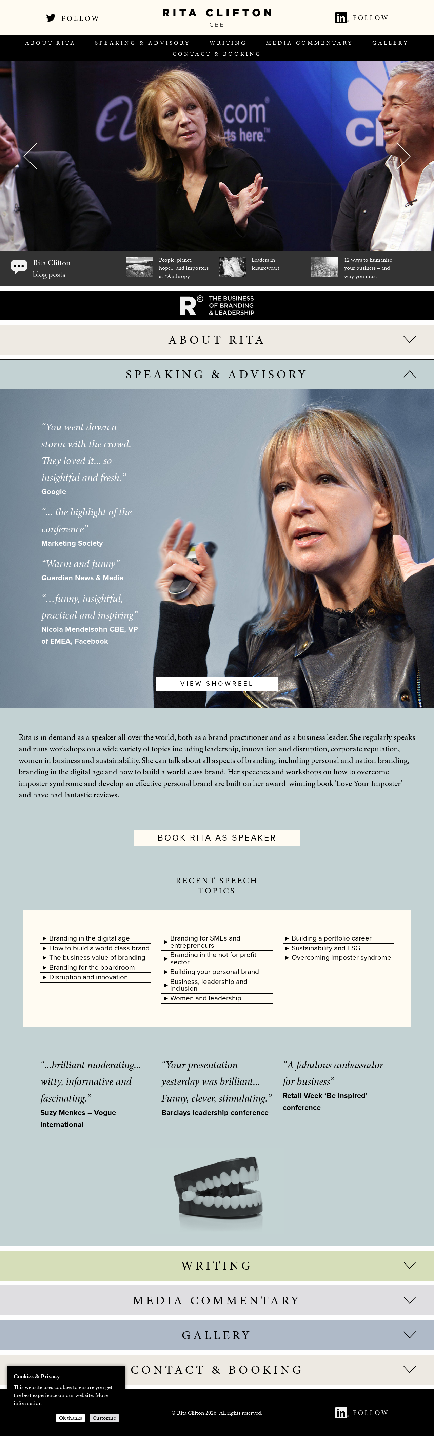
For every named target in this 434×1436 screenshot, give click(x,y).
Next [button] (404, 156)
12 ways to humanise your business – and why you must (368, 268)
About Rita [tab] (217, 339)
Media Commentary (309, 43)
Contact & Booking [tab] (217, 1369)
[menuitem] (50, 43)
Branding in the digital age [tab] (89, 938)
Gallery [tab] (217, 1335)
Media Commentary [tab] (217, 1300)
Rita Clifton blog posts (52, 268)
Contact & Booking (217, 54)
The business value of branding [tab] (97, 957)
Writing (228, 43)
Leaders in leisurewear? (265, 264)
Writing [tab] (217, 1265)
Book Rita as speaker (217, 838)
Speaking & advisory (143, 43)
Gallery (390, 43)
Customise (104, 1418)
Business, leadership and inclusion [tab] (209, 985)
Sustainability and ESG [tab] (326, 948)
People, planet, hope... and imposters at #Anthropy (184, 268)
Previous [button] (30, 156)
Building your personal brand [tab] (214, 972)
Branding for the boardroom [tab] (92, 967)
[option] (217, 156)
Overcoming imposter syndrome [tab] (341, 957)
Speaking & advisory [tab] (217, 374)
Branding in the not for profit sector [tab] (213, 958)
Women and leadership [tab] (205, 998)
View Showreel (217, 683)
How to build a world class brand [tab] (99, 948)
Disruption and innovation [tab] (88, 977)
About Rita (50, 43)
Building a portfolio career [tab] (332, 938)
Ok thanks (70, 1418)
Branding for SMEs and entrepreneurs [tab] (205, 942)
